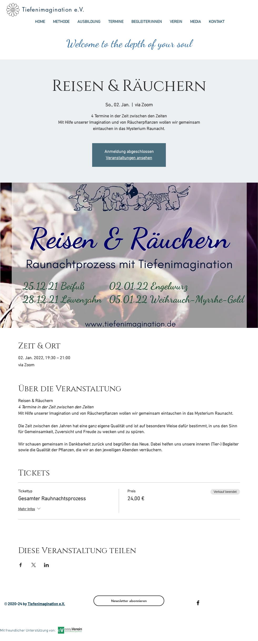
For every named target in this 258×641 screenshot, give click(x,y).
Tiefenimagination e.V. (53, 9)
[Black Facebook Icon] (198, 603)
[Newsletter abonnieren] (128, 600)
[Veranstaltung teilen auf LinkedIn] (46, 565)
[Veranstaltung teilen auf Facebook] (20, 565)
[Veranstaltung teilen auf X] (33, 565)
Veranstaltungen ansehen (129, 158)
